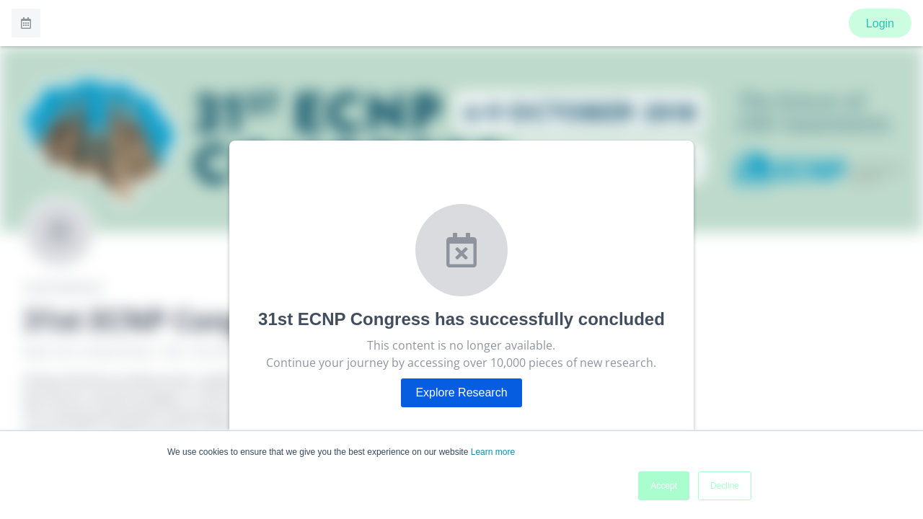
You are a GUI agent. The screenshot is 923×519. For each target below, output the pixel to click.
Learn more (493, 452)
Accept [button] (663, 486)
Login (880, 23)
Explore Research (461, 392)
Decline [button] (724, 486)
